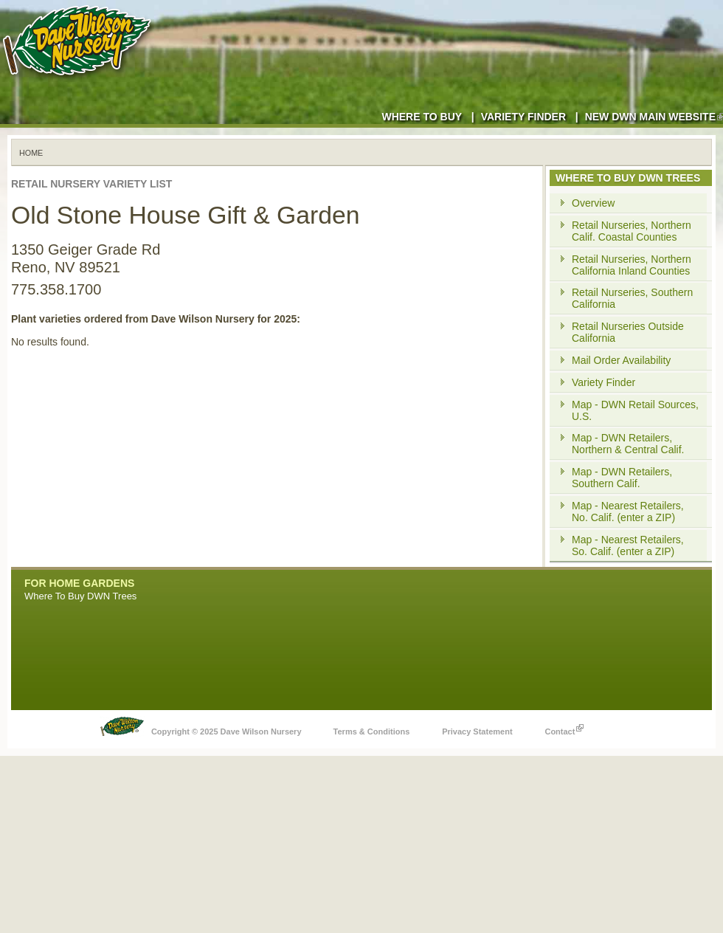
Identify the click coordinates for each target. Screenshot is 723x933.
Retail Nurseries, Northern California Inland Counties (631, 265)
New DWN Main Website (654, 117)
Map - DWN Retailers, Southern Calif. (622, 477)
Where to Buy (421, 117)
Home (31, 152)
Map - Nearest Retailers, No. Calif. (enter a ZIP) (628, 511)
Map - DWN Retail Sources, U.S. (635, 410)
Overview (593, 203)
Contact (564, 728)
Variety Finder (523, 117)
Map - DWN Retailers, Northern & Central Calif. (628, 443)
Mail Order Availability (621, 360)
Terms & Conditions (371, 731)
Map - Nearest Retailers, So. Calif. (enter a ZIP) (628, 545)
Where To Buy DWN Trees (80, 596)
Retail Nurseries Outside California (628, 332)
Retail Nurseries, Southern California (632, 298)
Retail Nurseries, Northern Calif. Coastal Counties (631, 231)
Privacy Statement (477, 731)
